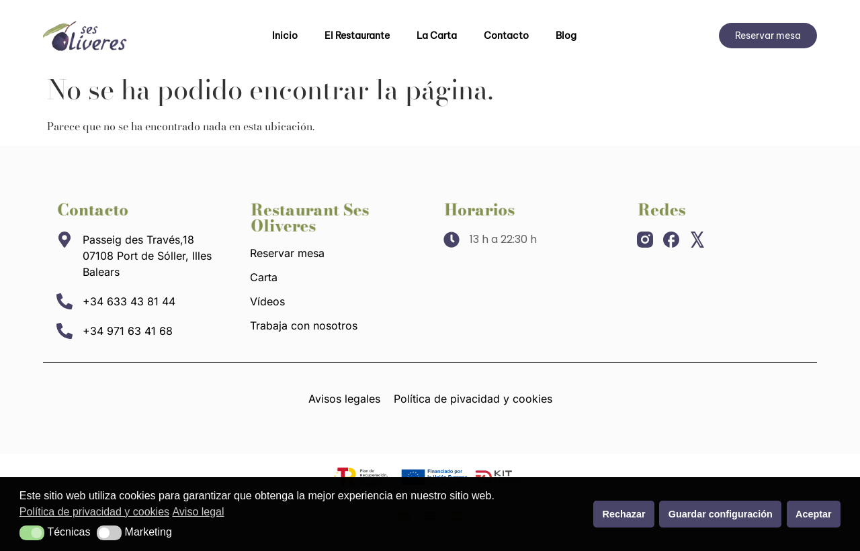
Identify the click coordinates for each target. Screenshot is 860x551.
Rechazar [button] (624, 514)
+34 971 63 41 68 (128, 331)
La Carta (437, 36)
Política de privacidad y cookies (94, 511)
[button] (31, 532)
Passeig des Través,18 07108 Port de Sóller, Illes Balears (147, 256)
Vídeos (267, 301)
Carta (263, 277)
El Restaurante (357, 36)
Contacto (506, 36)
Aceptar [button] (814, 514)
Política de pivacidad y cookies (473, 398)
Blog (566, 36)
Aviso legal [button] (198, 511)
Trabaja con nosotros (303, 325)
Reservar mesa (287, 253)
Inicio (285, 36)
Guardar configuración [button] (721, 514)
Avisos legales (344, 398)
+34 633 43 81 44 (129, 301)
